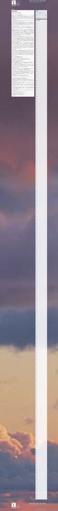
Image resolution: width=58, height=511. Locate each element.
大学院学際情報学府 (14, 64)
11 (36, 40)
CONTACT (40, 2)
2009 (36, 98)
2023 (36, 447)
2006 (36, 28)
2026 (36, 495)
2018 (36, 343)
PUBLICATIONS (42, 1)
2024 (36, 461)
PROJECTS (38, 2)
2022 (36, 427)
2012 (36, 180)
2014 (36, 234)
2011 (36, 155)
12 (36, 97)
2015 (36, 261)
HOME (30, 1)
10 (36, 38)
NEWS (37, 1)
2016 (36, 291)
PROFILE (32, 2)
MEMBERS (35, 2)
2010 (36, 130)
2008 (36, 71)
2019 (36, 368)
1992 (36, 21)
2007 (36, 44)
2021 (36, 404)
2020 (36, 386)
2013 (36, 207)
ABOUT (30, 2)
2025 (36, 479)
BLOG (34, 1)
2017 (36, 318)
